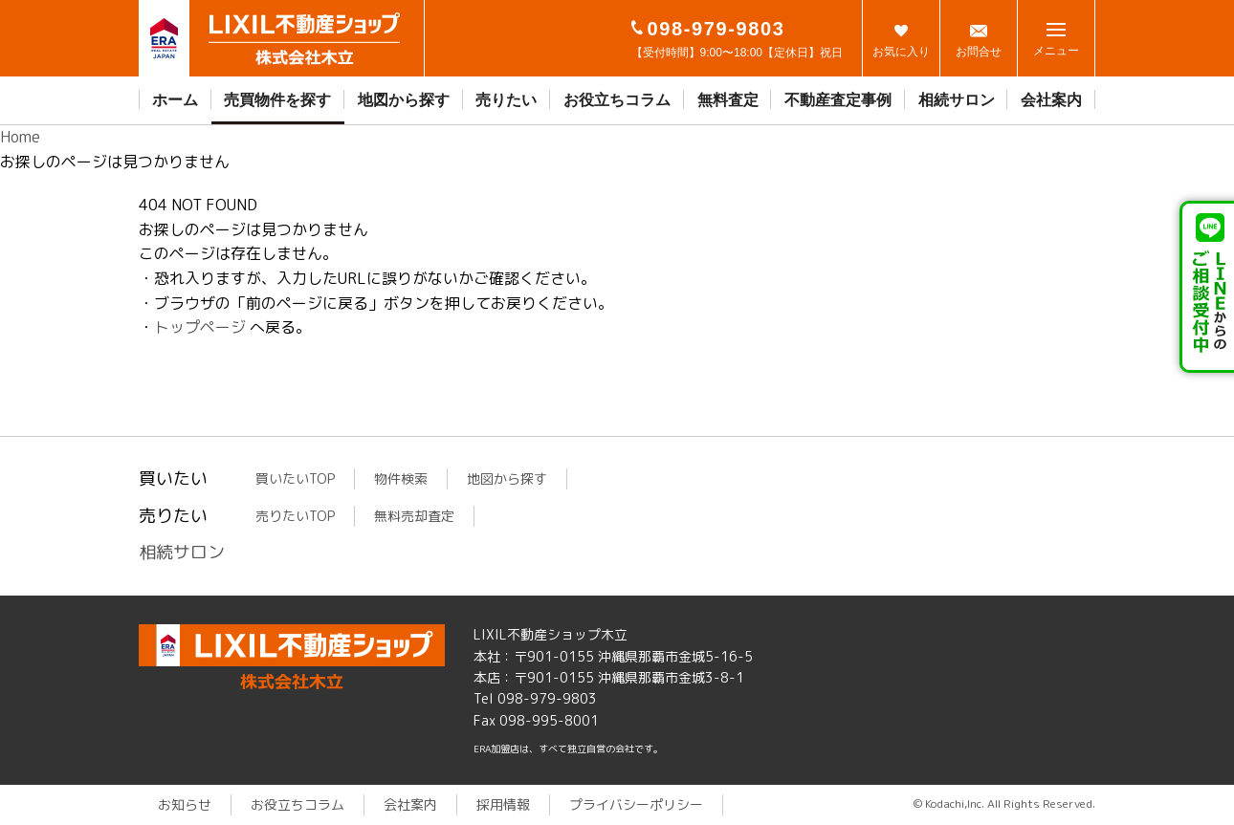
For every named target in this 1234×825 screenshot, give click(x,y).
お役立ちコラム (617, 100)
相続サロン (956, 100)
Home (20, 136)
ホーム (175, 100)
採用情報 (503, 804)
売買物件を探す (277, 100)
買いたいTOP (295, 478)
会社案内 (1051, 100)
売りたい (506, 100)
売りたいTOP (295, 516)
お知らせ (184, 804)
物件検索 (401, 478)
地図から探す (404, 100)
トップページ (200, 326)
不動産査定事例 (838, 100)
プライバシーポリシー (636, 804)
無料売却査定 (414, 516)
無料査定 (728, 100)
